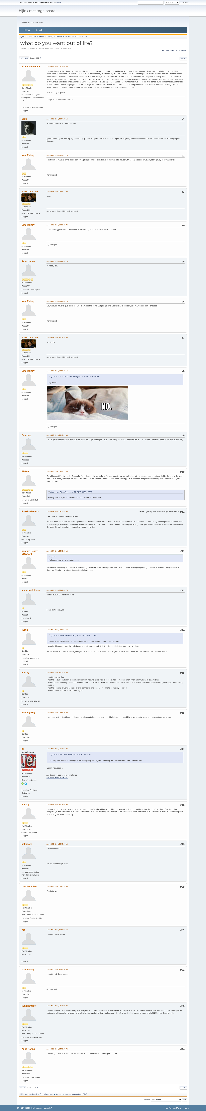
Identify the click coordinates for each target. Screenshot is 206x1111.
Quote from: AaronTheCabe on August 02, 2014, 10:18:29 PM (75, 377)
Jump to (147, 1100)
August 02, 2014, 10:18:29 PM (57, 337)
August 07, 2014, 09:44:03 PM (57, 749)
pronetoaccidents (30, 66)
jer (22, 749)
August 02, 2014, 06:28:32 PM (57, 301)
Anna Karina (28, 261)
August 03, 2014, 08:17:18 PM (57, 511)
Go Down (24, 58)
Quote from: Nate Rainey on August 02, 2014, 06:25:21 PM (74, 635)
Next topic (181, 51)
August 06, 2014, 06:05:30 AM (57, 712)
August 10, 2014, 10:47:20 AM (57, 969)
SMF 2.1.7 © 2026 (23, 1108)
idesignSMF (48, 1108)
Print (183, 58)
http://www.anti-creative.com (57, 777)
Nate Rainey (28, 155)
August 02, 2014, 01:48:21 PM (57, 155)
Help (166, 1108)
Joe (23, 930)
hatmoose (26, 844)
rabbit (24, 630)
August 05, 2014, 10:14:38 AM (57, 672)
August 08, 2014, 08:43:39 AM (57, 886)
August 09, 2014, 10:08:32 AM (57, 930)
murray (25, 672)
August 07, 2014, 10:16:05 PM (57, 804)
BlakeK (25, 471)
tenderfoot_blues (30, 590)
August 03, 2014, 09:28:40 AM (57, 371)
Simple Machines (36, 1108)
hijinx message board (37, 11)
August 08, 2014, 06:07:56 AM (57, 844)
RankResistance (30, 511)
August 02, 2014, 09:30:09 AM (57, 66)
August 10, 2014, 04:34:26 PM (57, 1006)
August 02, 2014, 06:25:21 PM (57, 225)
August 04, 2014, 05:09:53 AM (57, 551)
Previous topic (167, 51)
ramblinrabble (29, 886)
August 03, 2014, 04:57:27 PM (57, 471)
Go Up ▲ (185, 1108)
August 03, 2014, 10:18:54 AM (57, 435)
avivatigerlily (28, 712)
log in (58, 2)
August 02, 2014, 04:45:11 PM (57, 191)
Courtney (26, 435)
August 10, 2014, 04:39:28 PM (57, 1049)
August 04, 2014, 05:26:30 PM (57, 590)
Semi (24, 119)
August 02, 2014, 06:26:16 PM (57, 261)
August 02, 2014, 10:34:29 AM (57, 119)
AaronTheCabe (29, 191)
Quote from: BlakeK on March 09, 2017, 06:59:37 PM (71, 492)
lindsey (25, 804)
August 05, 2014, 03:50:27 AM (57, 630)
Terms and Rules (175, 1108)
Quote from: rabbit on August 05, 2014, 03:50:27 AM (71, 754)
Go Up (22, 1087)
